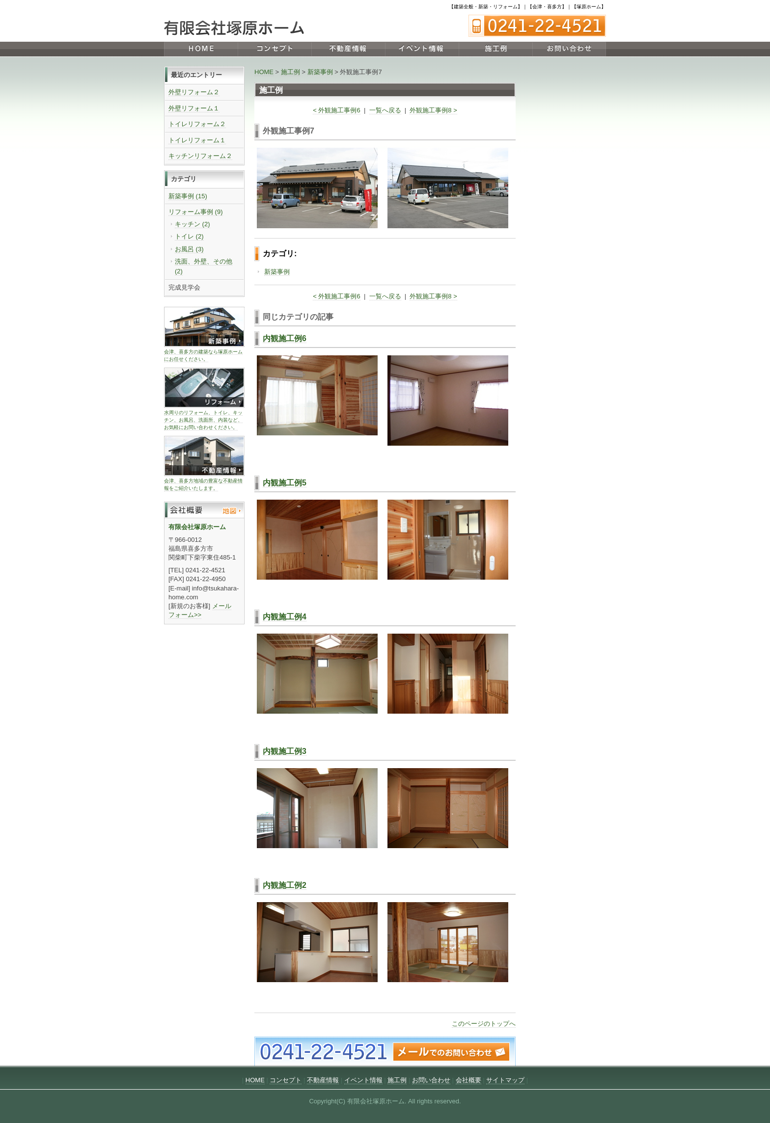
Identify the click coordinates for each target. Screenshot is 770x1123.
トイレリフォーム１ (197, 140)
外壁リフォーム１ (194, 108)
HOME (201, 49)
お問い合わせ (569, 49)
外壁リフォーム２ (194, 92)
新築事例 (320, 72)
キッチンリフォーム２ (200, 156)
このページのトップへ (484, 1023)
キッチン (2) (192, 224)
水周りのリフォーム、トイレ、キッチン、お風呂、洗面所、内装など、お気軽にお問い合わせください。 (203, 420)
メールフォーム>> (199, 610)
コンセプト (274, 49)
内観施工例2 (284, 885)
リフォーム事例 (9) (195, 211)
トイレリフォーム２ (197, 124)
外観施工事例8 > (433, 110)
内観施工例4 (284, 617)
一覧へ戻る (385, 110)
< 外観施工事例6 (336, 110)
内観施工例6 (284, 338)
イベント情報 (422, 49)
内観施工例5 (284, 483)
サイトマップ (505, 1080)
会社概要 (468, 1080)
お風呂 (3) (189, 249)
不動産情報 (348, 49)
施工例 (495, 49)
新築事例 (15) (187, 196)
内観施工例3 (284, 751)
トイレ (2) (189, 236)
